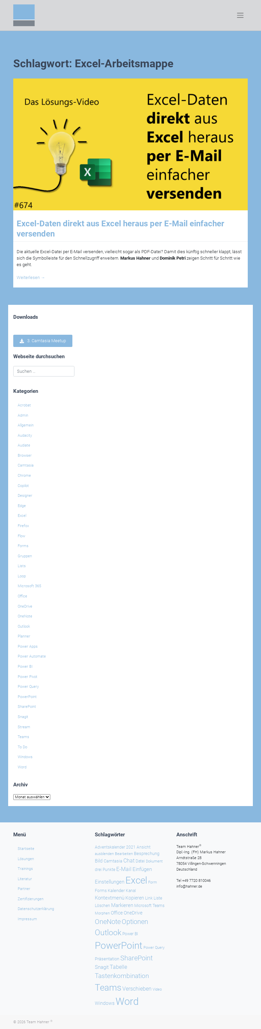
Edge (22, 506)
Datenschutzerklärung (36, 909)
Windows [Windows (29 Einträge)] (105, 1003)
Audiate (24, 445)
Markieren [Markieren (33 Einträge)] (122, 905)
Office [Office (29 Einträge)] (117, 912)
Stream (24, 727)
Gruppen (25, 556)
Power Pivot (27, 677)
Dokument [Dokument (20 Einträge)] (154, 861)
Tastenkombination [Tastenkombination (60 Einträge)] (122, 976)
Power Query (28, 686)
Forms (23, 546)
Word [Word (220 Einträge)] (127, 1001)
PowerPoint (27, 697)
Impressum (27, 919)
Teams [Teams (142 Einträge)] (108, 987)
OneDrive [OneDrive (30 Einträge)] (133, 912)
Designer (25, 495)
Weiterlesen (31, 277)
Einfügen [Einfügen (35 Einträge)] (142, 869)
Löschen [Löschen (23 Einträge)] (102, 905)
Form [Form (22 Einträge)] (152, 881)
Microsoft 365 (29, 586)
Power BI (25, 666)
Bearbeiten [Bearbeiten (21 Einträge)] (124, 854)
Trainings (25, 869)
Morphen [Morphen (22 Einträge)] (102, 912)
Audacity (25, 435)
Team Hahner (39, 1021)
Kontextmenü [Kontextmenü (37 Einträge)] (109, 897)
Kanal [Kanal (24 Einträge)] (131, 890)
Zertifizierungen (31, 898)
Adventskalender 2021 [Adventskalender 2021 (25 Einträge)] (115, 846)
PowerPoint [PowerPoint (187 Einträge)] (118, 945)
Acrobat (24, 405)
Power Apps (28, 646)
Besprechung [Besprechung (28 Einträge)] (146, 853)
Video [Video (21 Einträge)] (157, 989)
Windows (25, 757)
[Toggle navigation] (240, 15)
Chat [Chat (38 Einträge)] (129, 861)
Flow (21, 536)
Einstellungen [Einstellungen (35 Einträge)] (109, 881)
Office (22, 596)
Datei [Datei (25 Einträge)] (140, 861)
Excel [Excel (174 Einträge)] (136, 880)
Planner (24, 636)
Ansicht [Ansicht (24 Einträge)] (144, 846)
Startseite (26, 848)
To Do (22, 747)
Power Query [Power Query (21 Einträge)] (153, 947)
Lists (22, 566)
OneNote (25, 616)
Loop (22, 576)
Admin (23, 415)
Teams (23, 737)
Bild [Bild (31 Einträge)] (99, 861)
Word (22, 767)
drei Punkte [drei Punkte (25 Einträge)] (105, 869)
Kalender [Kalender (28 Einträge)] (116, 890)
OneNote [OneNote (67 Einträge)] (108, 921)
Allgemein (26, 425)
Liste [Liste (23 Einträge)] (158, 897)
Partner (24, 889)
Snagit (23, 717)
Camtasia (26, 465)
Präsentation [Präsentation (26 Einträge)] (107, 958)
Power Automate (32, 656)
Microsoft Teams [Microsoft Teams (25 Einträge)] (149, 905)
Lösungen (26, 858)
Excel (22, 515)
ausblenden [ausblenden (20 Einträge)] (104, 854)
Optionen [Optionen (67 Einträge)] (135, 921)
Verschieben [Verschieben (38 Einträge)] (137, 989)
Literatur (25, 878)
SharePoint (27, 706)
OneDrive (25, 606)
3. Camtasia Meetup (43, 341)
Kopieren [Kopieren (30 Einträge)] (134, 897)
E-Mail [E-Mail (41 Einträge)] (124, 869)
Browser (25, 455)
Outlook (24, 626)
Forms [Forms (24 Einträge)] (101, 890)
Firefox (23, 526)
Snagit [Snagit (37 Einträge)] (102, 967)
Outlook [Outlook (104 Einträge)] (108, 932)
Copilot (23, 486)
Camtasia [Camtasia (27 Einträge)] (113, 861)
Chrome (24, 475)
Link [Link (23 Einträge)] (149, 897)
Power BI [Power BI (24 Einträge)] (130, 933)
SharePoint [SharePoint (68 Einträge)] (136, 958)
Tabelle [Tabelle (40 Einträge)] (118, 967)
